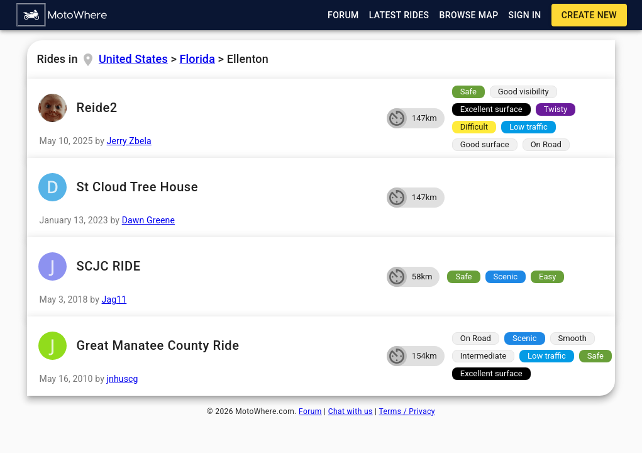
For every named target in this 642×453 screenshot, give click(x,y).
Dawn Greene (148, 220)
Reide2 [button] (207, 108)
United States (133, 58)
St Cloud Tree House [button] (207, 187)
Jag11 (114, 299)
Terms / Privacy (407, 411)
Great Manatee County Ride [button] (207, 346)
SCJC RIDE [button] (207, 266)
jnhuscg (122, 379)
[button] (62, 15)
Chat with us (350, 411)
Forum (310, 411)
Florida (197, 58)
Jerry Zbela (129, 141)
